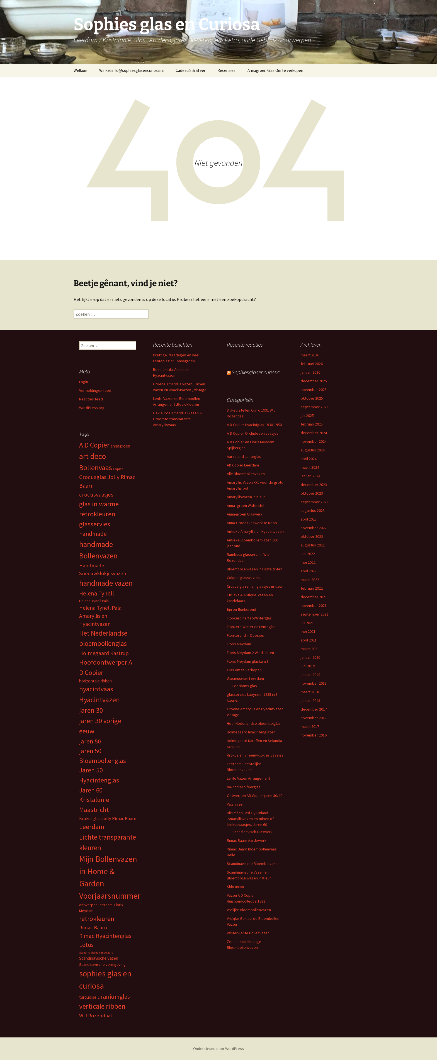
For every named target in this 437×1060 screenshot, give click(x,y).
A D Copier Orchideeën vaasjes (252, 433)
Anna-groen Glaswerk (245, 514)
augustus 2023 (313, 510)
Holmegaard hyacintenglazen (251, 732)
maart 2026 (310, 355)
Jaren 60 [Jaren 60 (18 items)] (90, 790)
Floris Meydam (239, 643)
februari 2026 (312, 363)
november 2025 (314, 389)
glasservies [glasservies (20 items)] (94, 524)
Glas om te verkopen (244, 669)
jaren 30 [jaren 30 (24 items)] (91, 710)
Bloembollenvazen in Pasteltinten (254, 569)
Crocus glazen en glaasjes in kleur (255, 586)
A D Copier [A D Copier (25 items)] (94, 445)
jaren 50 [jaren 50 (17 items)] (90, 741)
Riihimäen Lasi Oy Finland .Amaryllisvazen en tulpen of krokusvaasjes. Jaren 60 (250, 818)
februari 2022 (312, 588)
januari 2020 (310, 657)
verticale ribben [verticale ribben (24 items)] (102, 1006)
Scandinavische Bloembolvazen (253, 863)
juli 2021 (307, 622)
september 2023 (314, 501)
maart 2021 (310, 648)
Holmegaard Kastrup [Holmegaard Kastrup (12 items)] (104, 653)
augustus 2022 (313, 545)
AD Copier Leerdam (243, 465)
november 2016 (314, 735)
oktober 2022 (312, 536)
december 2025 (314, 380)
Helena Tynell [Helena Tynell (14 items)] (96, 593)
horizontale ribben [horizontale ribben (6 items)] (95, 681)
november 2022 (314, 527)
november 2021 (314, 605)
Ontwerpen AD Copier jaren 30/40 (254, 795)
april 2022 (309, 570)
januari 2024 (310, 475)
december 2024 (314, 432)
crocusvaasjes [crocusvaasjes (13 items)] (96, 494)
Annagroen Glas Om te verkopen (275, 70)
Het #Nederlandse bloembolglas (254, 723)
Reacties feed (91, 399)
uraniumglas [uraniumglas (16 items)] (113, 996)
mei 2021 (308, 631)
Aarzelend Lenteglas (244, 456)
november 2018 (314, 683)
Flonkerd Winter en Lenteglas (251, 626)
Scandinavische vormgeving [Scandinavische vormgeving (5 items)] (102, 964)
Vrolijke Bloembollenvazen (249, 909)
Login (83, 381)
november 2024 (314, 441)
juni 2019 (308, 665)
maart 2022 (310, 579)
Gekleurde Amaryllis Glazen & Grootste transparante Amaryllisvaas (177, 418)
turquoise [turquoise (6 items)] (87, 997)
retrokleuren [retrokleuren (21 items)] (96, 918)
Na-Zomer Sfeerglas (244, 786)
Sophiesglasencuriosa (256, 372)
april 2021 (309, 640)
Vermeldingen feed (95, 390)
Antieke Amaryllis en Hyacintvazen (255, 531)
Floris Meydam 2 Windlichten (250, 652)
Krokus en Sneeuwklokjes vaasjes (255, 755)
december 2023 (314, 484)
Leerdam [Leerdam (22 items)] (91, 826)
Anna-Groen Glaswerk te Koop (252, 522)
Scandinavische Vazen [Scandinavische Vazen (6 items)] (98, 958)
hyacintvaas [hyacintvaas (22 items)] (96, 689)
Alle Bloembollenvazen (246, 473)
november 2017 (314, 717)
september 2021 (314, 614)
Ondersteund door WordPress (218, 1048)
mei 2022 (308, 562)
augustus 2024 (313, 450)
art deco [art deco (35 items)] (92, 456)
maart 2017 (310, 726)
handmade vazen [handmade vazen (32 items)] (106, 583)
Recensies (226, 70)
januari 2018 (310, 700)
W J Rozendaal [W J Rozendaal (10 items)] (95, 1015)
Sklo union (235, 886)
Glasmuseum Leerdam (245, 678)
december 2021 (314, 596)
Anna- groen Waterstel (245, 505)
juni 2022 (308, 553)
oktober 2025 (312, 398)
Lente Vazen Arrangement (248, 778)
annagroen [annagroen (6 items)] (120, 446)
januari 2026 (310, 372)
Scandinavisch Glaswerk (252, 831)
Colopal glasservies (243, 577)
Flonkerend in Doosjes (245, 635)
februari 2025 (312, 424)
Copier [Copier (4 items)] (118, 469)
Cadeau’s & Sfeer (190, 70)
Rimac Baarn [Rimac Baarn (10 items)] (93, 927)
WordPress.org (92, 407)
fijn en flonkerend (241, 609)
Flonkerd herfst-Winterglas (249, 618)
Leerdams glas (244, 685)
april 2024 (309, 458)
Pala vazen (235, 804)
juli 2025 (307, 415)
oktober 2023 (312, 493)
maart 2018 (310, 691)
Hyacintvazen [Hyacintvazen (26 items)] (99, 699)
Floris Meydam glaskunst (247, 661)
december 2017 (314, 709)
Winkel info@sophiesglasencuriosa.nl (131, 70)
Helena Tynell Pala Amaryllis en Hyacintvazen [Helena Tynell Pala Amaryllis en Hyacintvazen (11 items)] (100, 615)
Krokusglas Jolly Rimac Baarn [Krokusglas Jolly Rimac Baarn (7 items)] (107, 818)
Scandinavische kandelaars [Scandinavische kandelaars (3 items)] (96, 952)
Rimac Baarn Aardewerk (246, 840)
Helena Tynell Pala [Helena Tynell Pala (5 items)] (94, 600)
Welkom (80, 70)
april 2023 (309, 519)
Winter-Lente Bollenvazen (248, 932)
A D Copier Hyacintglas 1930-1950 (254, 424)
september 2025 (314, 406)
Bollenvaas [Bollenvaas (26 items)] (95, 467)
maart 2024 (310, 467)
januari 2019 (310, 674)
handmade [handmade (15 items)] (93, 534)
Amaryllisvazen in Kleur (246, 496)
